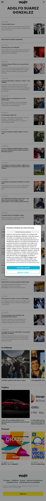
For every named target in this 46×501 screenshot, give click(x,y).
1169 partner (23, 255)
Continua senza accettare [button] (23, 232)
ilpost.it (31, 257)
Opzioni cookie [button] (23, 272)
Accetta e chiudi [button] (23, 268)
